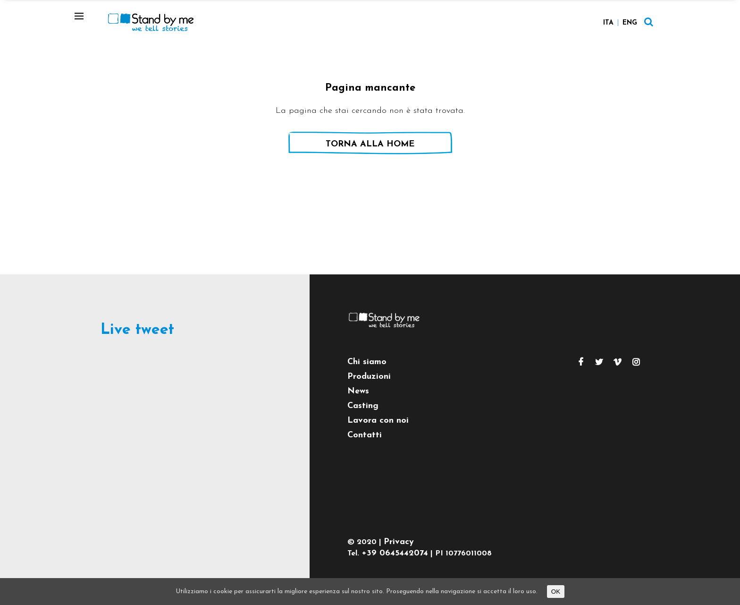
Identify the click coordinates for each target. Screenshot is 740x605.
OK (555, 591)
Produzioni (369, 376)
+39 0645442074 (395, 553)
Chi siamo (367, 362)
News (358, 391)
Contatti (364, 435)
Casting (362, 405)
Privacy (399, 541)
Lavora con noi (378, 420)
